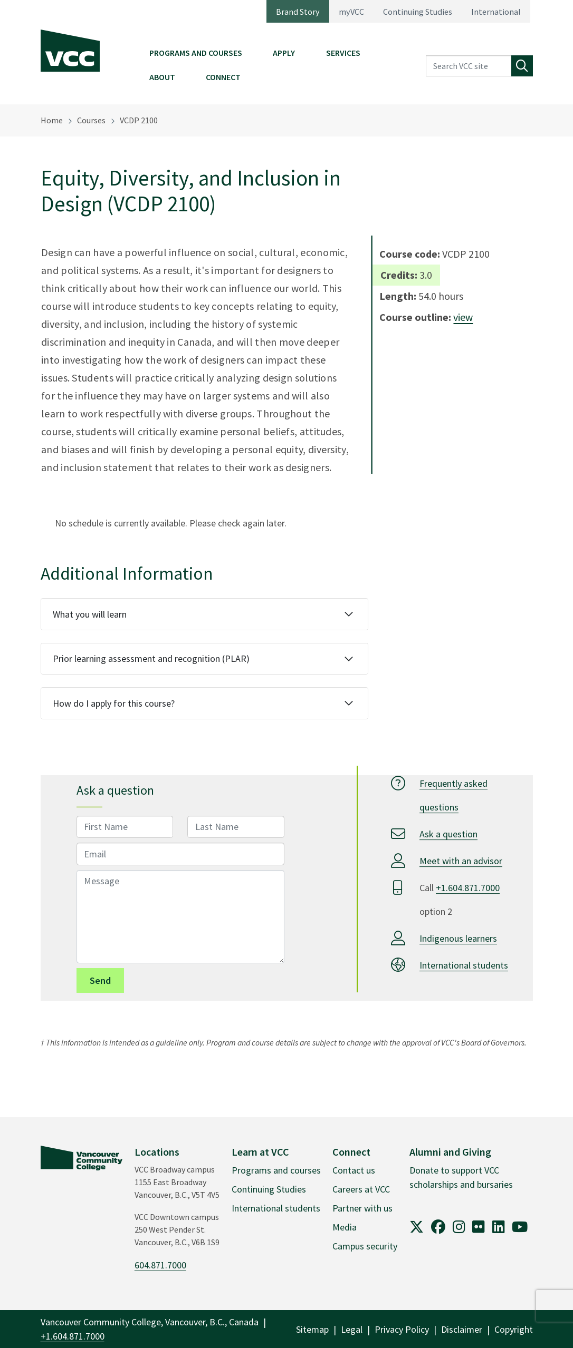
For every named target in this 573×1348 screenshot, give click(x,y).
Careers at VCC (361, 1189)
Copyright (513, 1329)
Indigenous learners (458, 938)
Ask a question (448, 834)
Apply (284, 52)
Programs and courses (276, 1170)
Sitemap (312, 1329)
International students (463, 965)
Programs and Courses (195, 52)
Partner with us (362, 1208)
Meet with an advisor (460, 861)
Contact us (353, 1170)
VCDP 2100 (139, 120)
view (463, 317)
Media (344, 1227)
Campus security (364, 1246)
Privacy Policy (402, 1329)
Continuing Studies (417, 11)
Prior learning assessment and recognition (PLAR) (151, 658)
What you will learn (90, 614)
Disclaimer (461, 1329)
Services (343, 52)
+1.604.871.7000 (468, 888)
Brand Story (298, 11)
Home (52, 120)
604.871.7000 (160, 1265)
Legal (351, 1329)
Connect (223, 77)
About (162, 77)
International (496, 11)
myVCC (351, 11)
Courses (91, 120)
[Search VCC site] (469, 66)
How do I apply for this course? (114, 703)
